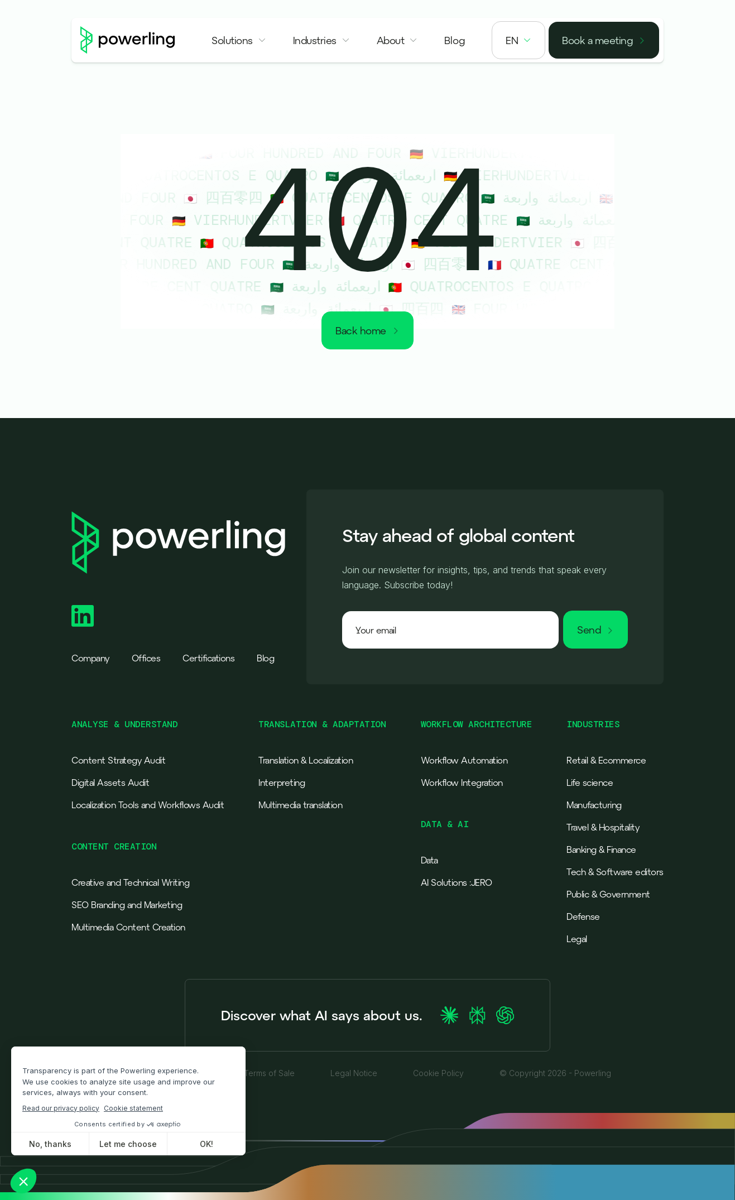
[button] (239, 40)
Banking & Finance (601, 849)
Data (429, 860)
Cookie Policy (438, 1073)
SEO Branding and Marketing (126, 904)
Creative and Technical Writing (130, 882)
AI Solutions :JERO (456, 882)
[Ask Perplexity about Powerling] (477, 1015)
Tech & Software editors (615, 871)
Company (90, 658)
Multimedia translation (300, 804)
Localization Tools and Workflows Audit (147, 804)
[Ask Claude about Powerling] (449, 1015)
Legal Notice (353, 1073)
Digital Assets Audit (110, 782)
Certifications (208, 658)
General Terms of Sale (253, 1073)
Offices (146, 658)
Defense (583, 916)
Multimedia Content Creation (128, 927)
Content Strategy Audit (118, 760)
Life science (589, 782)
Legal (576, 938)
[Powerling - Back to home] (127, 40)
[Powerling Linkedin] (82, 616)
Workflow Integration (462, 782)
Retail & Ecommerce (606, 760)
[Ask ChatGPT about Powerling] (505, 1015)
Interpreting (281, 782)
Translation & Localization (305, 760)
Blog (265, 658)
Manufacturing (594, 804)
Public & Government (608, 894)
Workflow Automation (464, 760)
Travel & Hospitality (602, 827)
